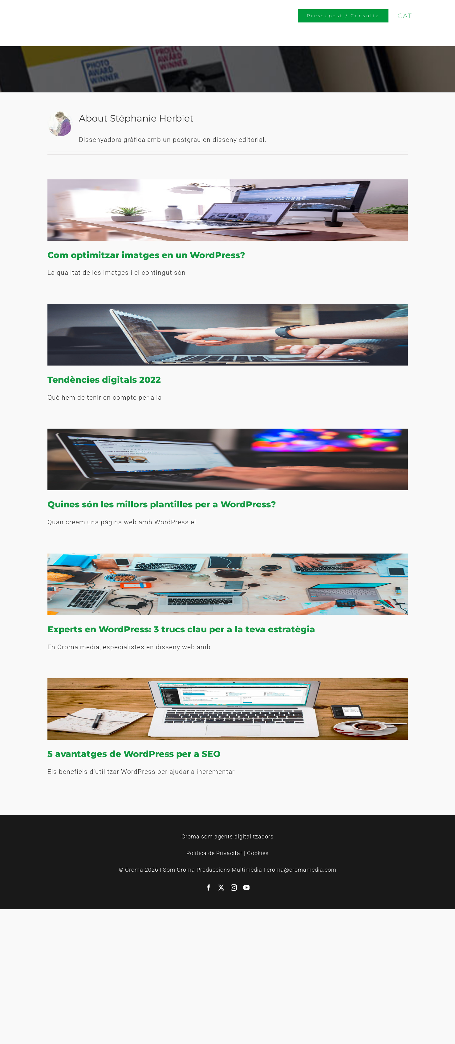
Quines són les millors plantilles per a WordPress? (161, 504)
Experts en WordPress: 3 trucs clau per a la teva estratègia (181, 629)
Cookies (258, 853)
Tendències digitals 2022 (104, 379)
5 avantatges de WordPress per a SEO (134, 754)
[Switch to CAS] (429, 15)
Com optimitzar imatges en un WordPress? (146, 255)
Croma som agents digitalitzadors (227, 836)
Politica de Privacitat (214, 853)
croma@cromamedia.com (301, 869)
